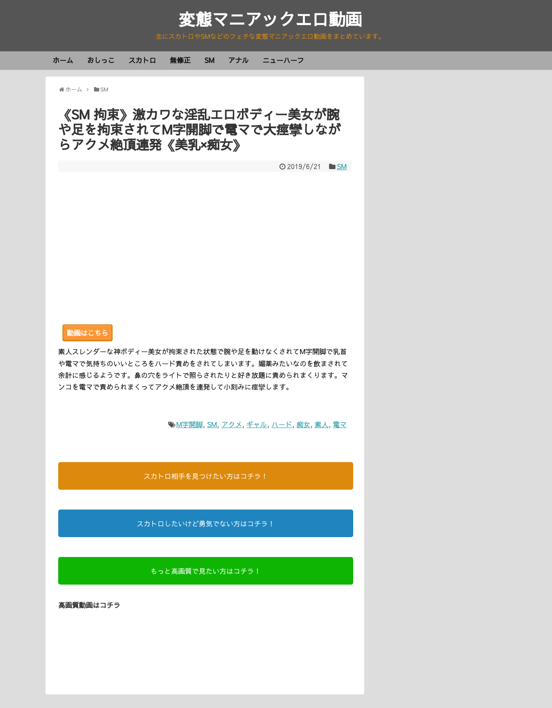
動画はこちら (87, 333)
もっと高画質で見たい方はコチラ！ (206, 571)
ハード (281, 424)
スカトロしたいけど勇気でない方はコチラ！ (206, 524)
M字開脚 (189, 424)
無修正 (180, 60)
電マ (340, 424)
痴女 (303, 424)
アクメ (231, 424)
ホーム (63, 60)
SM (209, 60)
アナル (238, 60)
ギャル (256, 424)
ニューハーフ (283, 60)
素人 (322, 424)
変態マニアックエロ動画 (270, 19)
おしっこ (101, 60)
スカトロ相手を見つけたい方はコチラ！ (206, 476)
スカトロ (142, 60)
